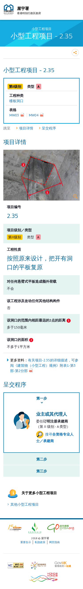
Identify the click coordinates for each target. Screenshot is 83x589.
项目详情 (26, 128)
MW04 (34, 115)
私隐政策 (40, 542)
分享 (75, 52)
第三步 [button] (41, 471)
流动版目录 (75, 10)
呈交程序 (49, 128)
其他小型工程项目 (24, 504)
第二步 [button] (41, 459)
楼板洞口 (16, 101)
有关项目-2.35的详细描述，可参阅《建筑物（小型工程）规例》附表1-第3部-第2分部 (44, 365)
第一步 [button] (41, 398)
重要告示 (25, 542)
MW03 (14, 115)
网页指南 (54, 542)
